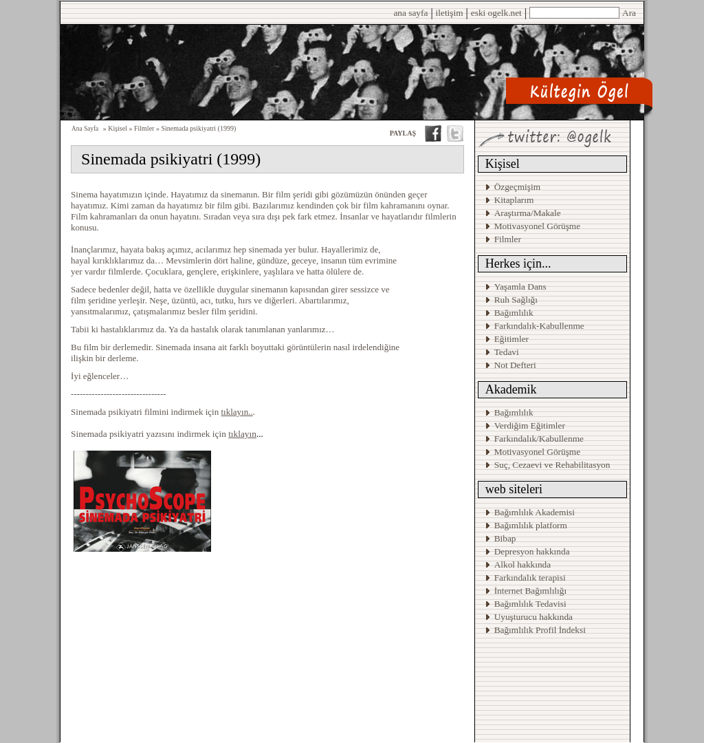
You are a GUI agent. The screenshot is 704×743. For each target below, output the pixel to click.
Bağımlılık (514, 313)
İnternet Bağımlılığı (530, 590)
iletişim (449, 13)
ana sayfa (410, 13)
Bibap (505, 538)
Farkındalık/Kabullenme (539, 438)
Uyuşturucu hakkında (533, 617)
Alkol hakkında (522, 564)
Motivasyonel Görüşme (537, 226)
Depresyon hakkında (532, 551)
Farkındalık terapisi (530, 577)
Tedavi (506, 352)
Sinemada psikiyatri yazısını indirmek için (163, 434)
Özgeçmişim (517, 187)
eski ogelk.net (496, 13)
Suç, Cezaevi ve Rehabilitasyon (552, 465)
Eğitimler (511, 339)
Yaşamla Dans (520, 286)
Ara (629, 13)
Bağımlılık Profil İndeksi (540, 630)
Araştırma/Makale (527, 213)
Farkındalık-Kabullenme (539, 326)
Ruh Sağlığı (516, 299)
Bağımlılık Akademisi (536, 512)
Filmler (507, 239)
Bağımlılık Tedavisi (530, 604)
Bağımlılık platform (530, 525)
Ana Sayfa (85, 128)
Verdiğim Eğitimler (529, 425)
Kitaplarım (514, 200)
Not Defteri (515, 365)
